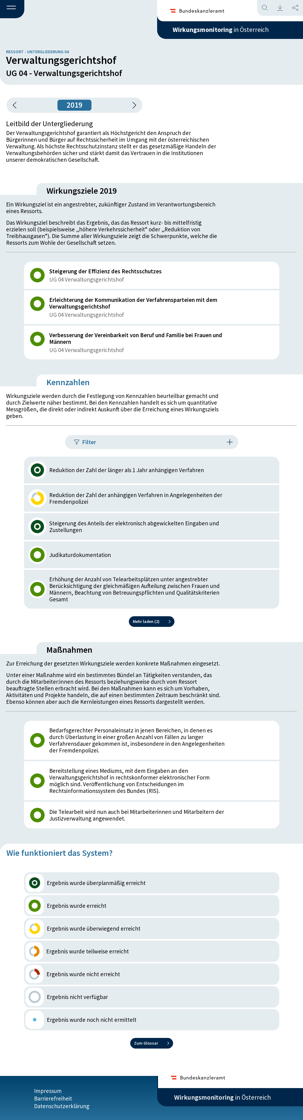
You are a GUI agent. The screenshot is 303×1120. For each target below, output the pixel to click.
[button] (12, 9)
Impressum (48, 1090)
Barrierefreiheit (53, 1097)
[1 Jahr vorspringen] (132, 105)
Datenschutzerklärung (61, 1105)
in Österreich (222, 30)
